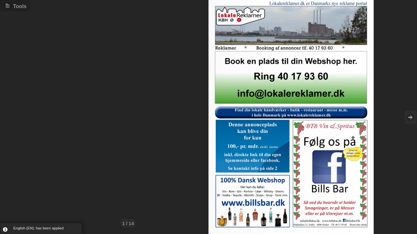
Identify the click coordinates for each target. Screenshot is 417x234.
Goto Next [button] (410, 117)
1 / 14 (128, 223)
